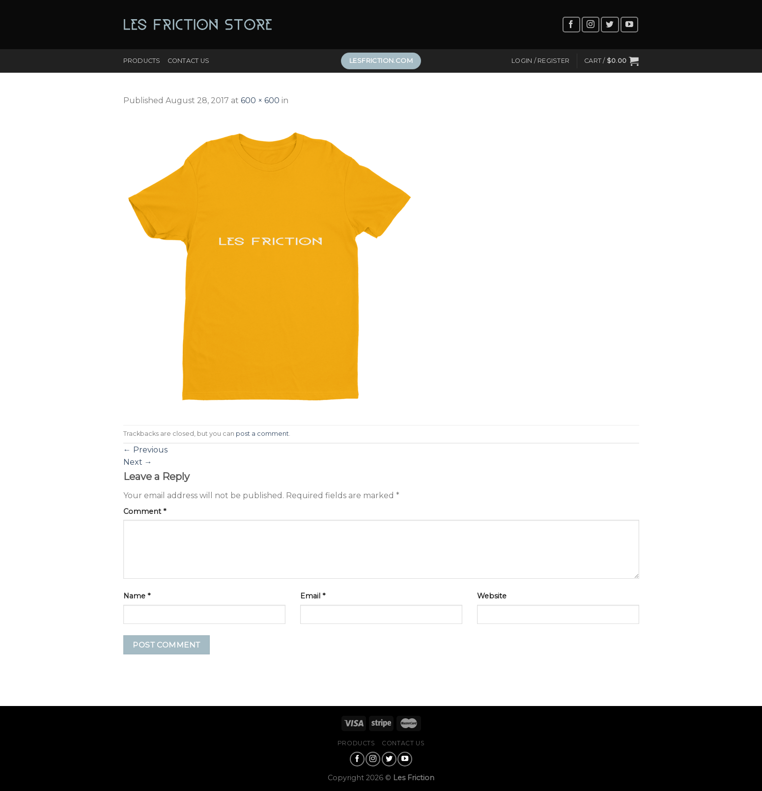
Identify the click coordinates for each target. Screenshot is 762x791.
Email (312, 596)
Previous (145, 449)
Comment (144, 511)
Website (492, 596)
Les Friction (413, 777)
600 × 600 (260, 100)
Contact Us (189, 60)
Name (136, 596)
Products (142, 60)
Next (137, 462)
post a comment (262, 433)
